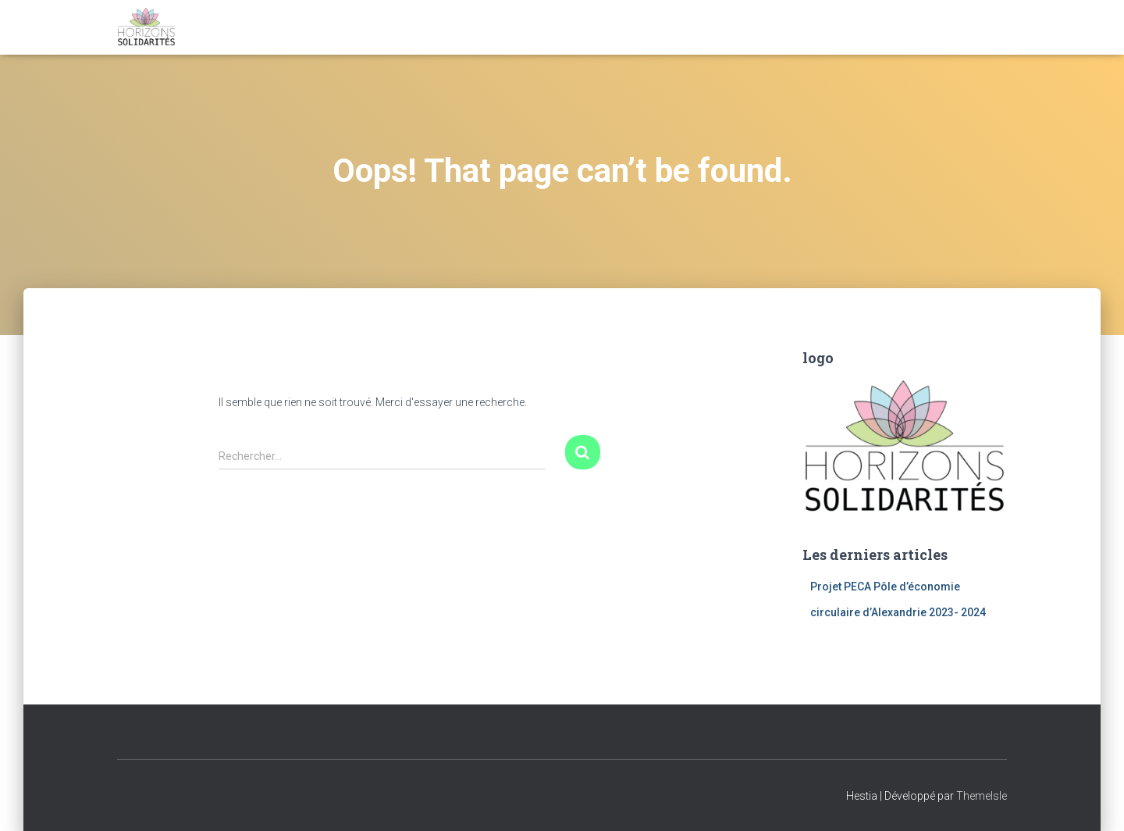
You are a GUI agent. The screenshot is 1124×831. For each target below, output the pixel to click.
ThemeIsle (981, 796)
